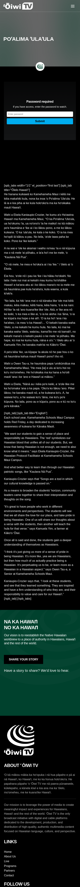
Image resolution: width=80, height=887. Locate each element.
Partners (9, 870)
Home (8, 851)
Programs (10, 865)
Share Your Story (23, 659)
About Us (10, 856)
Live (6, 861)
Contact (9, 875)
